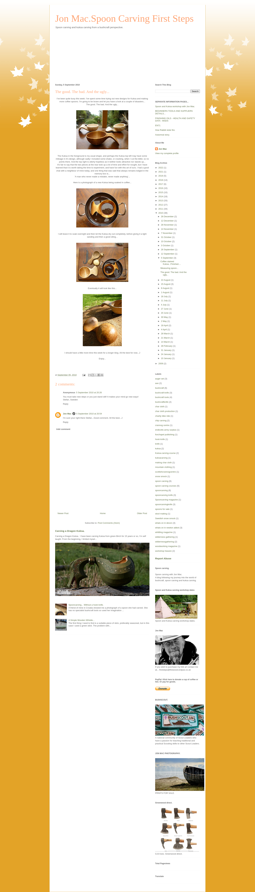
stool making (161, 513)
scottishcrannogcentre (165, 472)
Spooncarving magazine (166, 499)
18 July (164, 296)
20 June (165, 313)
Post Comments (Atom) (109, 523)
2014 (161, 196)
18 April (165, 325)
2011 (161, 209)
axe (157, 383)
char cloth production (165, 411)
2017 (161, 184)
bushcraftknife (161, 402)
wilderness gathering (164, 537)
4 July (164, 305)
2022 (161, 167)
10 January (166, 358)
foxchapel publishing (164, 434)
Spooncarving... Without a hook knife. (85, 605)
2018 (161, 180)
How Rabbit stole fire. (165, 130)
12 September (168, 254)
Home (103, 513)
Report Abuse (163, 558)
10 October (166, 241)
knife (157, 444)
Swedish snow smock (165, 518)
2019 (161, 176)
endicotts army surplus (165, 430)
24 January (166, 354)
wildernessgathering (164, 541)
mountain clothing (163, 467)
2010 (161, 213)
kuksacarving (161, 458)
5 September (167, 258)
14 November (167, 229)
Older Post (142, 513)
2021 (161, 171)
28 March (165, 333)
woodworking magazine (166, 546)
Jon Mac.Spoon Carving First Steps (124, 18)
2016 (161, 188)
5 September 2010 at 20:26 (89, 392)
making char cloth (163, 462)
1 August (165, 292)
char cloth (159, 406)
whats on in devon (163, 523)
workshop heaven (163, 551)
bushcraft (159, 388)
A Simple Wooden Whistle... (81, 620)
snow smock (161, 476)
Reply (65, 404)
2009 (161, 363)
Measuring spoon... (169, 268)
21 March (165, 338)
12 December (167, 220)
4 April (164, 329)
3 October (166, 245)
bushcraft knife (162, 392)
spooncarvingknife (163, 504)
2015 (161, 192)
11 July (164, 300)
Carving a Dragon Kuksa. (70, 531)
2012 (161, 205)
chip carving (160, 420)
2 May (164, 321)
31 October (166, 237)
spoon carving (161, 481)
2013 (161, 200)
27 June (165, 309)
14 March (165, 342)
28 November (167, 225)
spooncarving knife (164, 495)
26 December (167, 216)
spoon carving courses (165, 486)
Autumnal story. (162, 135)
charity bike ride (162, 416)
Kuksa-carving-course (165, 453)
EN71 (158, 125)
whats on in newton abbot (167, 527)
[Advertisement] (127, 55)
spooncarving (161, 490)
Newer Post (63, 513)
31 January (166, 350)
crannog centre (162, 425)
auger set (159, 378)
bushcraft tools (162, 397)
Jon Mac (67, 413)
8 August (165, 288)
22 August (166, 280)
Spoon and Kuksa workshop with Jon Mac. (175, 106)
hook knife (160, 439)
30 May (164, 317)
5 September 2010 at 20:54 (89, 413)
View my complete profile (167, 153)
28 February (167, 346)
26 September (168, 249)
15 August (166, 284)
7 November (167, 233)
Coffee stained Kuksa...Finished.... (170, 262)
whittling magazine (164, 532)
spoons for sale (162, 509)
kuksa (158, 448)
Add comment (63, 429)
